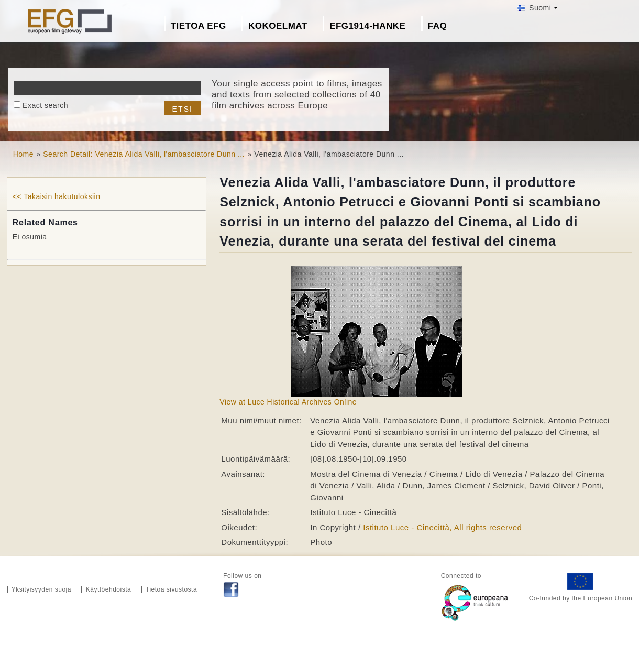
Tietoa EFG (198, 26)
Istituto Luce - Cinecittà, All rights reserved (442, 527)
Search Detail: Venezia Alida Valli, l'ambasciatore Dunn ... (144, 154)
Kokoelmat (277, 26)
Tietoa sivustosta (171, 589)
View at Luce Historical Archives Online (288, 402)
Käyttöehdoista (108, 589)
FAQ (437, 26)
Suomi (534, 8)
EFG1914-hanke (367, 26)
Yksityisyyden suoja (41, 589)
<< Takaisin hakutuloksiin (57, 196)
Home (23, 154)
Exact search (45, 105)
